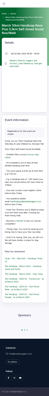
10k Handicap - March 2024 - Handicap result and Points (23, 267)
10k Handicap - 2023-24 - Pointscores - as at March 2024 (24, 280)
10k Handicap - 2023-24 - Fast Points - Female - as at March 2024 (23, 295)
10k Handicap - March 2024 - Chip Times (24, 274)
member (20, 221)
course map (33, 154)
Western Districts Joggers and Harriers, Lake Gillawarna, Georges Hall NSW (26, 63)
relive (7, 157)
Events (13, 14)
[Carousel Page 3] (27, 330)
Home (4, 14)
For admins (12, 362)
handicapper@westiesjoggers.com (25, 201)
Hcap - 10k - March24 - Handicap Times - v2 (24, 260)
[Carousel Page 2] (24, 330)
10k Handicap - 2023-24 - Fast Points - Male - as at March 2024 (23, 288)
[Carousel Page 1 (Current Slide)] (22, 330)
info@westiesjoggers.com (19, 354)
